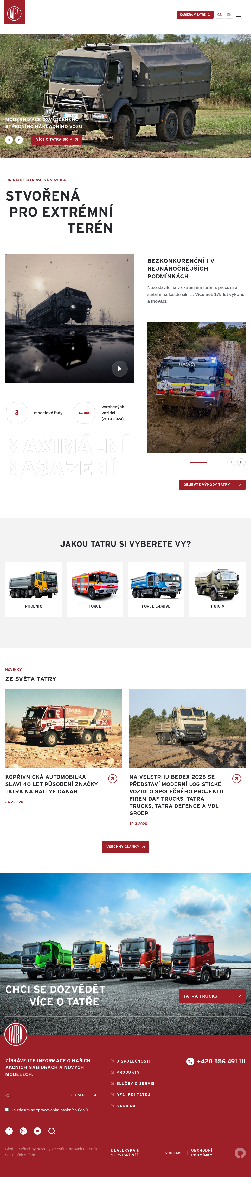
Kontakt (174, 1153)
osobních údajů (74, 1110)
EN (229, 15)
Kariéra (126, 1106)
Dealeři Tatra (133, 1095)
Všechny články (122, 847)
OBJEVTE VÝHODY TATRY (207, 485)
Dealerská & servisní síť (125, 1153)
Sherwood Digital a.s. (240, 1153)
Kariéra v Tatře (193, 14)
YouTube (37, 1131)
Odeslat (78, 1095)
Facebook (9, 1131)
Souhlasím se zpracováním (49, 1110)
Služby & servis (135, 1084)
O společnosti (133, 1061)
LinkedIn (52, 1131)
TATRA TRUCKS (200, 996)
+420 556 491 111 (221, 1061)
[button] (9, 140)
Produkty (128, 1072)
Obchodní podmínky (202, 1153)
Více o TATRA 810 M (54, 139)
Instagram (23, 1131)
